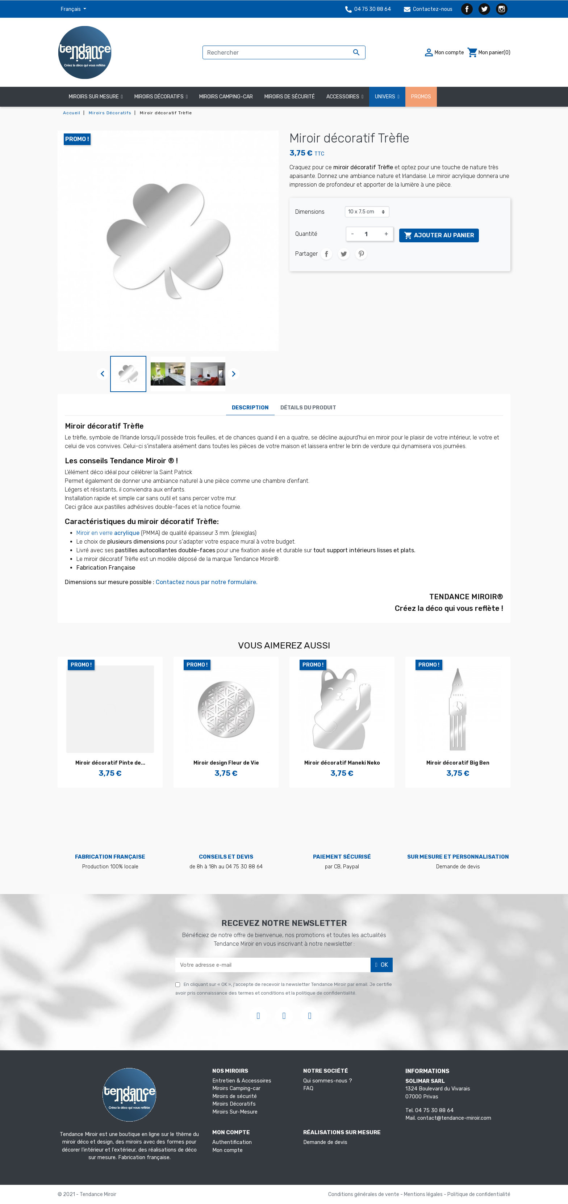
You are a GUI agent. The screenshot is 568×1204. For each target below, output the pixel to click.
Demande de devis (325, 1142)
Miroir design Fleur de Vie (226, 763)
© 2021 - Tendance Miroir (87, 1194)
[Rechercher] (284, 52)
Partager (326, 254)
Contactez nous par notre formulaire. (207, 582)
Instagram (502, 9)
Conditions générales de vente (364, 1194)
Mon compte (227, 1150)
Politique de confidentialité (478, 1194)
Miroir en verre (108, 532)
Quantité (306, 233)
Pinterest (361, 254)
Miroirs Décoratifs (234, 1104)
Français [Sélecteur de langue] (71, 9)
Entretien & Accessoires (241, 1081)
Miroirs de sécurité (234, 1096)
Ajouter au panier (439, 235)
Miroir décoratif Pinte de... (110, 763)
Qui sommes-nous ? (327, 1081)
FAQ (308, 1088)
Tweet (344, 254)
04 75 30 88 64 (368, 9)
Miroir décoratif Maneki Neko (342, 763)
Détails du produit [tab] (308, 408)
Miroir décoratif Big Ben (457, 763)
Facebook (467, 9)
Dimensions (310, 211)
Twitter (484, 9)
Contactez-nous (428, 9)
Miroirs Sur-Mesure (235, 1112)
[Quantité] (369, 234)
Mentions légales (424, 1194)
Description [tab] (250, 408)
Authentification (232, 1142)
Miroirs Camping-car (236, 1088)
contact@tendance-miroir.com (454, 1118)
